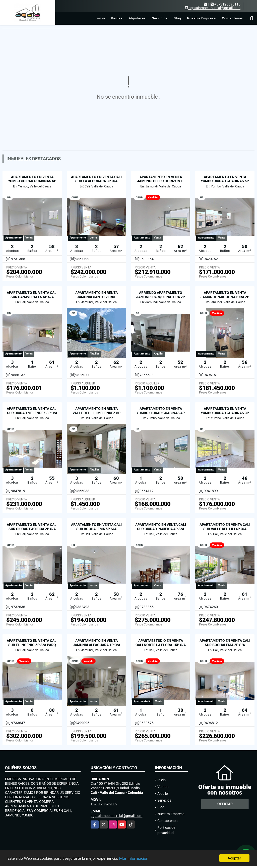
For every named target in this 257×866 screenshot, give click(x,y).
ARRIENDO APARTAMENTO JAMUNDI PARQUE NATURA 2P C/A (160, 297)
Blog (177, 18)
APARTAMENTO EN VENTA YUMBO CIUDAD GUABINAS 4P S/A (161, 413)
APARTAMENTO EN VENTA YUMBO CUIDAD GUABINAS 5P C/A (32, 181)
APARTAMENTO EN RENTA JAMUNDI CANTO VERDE (96, 295)
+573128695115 (227, 4)
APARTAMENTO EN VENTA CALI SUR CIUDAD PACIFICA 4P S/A (160, 527)
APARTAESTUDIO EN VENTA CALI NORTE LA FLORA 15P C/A (161, 643)
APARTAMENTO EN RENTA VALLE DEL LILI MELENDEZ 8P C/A (96, 413)
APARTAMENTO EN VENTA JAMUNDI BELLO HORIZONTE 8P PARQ (160, 181)
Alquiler (163, 794)
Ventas (117, 18)
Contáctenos (232, 18)
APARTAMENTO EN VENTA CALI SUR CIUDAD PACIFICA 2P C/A (32, 527)
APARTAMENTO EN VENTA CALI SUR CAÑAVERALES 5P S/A (32, 295)
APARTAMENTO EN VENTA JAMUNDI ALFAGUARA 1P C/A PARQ (96, 645)
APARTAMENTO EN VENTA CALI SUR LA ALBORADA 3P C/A (96, 179)
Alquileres (137, 18)
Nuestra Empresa (201, 18)
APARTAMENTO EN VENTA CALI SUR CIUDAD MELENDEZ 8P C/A (32, 411)
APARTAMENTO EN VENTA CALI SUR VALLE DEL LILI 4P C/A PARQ (225, 529)
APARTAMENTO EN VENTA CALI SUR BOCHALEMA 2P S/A (225, 643)
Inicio (100, 18)
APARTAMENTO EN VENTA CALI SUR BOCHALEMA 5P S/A (96, 527)
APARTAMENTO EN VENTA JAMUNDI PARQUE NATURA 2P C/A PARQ (225, 297)
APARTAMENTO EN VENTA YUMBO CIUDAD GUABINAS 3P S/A (225, 413)
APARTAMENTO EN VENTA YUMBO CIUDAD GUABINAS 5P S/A (225, 181)
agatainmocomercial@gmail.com (116, 816)
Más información (133, 858)
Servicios (160, 18)
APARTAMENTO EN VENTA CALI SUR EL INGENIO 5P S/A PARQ (32, 643)
